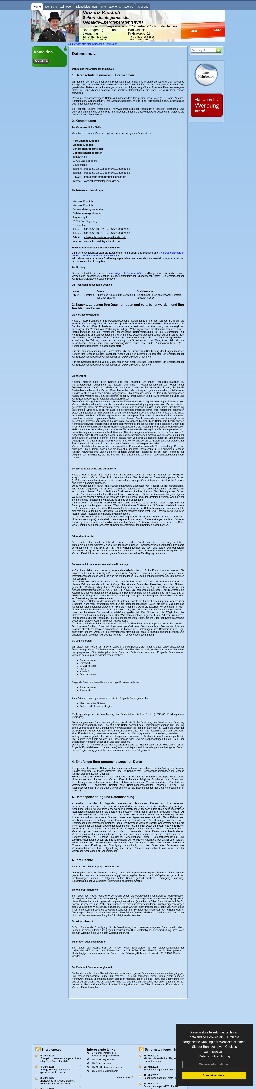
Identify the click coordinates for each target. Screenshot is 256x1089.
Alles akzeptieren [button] (214, 1075)
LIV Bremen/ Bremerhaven (105, 1071)
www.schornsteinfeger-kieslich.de (102, 181)
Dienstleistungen (86, 6)
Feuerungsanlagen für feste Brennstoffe (165, 1078)
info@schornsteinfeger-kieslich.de (105, 176)
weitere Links (125, 1077)
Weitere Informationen (214, 1064)
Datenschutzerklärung (214, 1056)
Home (37, 6)
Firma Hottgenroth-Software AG (124, 273)
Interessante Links (101, 1049)
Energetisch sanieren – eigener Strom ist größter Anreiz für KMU (60, 1060)
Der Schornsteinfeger (58, 6)
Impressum (216, 1051)
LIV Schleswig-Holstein (103, 1059)
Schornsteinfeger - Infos (163, 1049)
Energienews (51, 1049)
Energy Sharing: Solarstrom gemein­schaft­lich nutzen (55, 1071)
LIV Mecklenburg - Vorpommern (107, 1067)
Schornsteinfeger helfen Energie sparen (165, 1069)
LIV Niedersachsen (101, 1063)
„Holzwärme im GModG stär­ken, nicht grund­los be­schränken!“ (57, 1082)
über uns (142, 6)
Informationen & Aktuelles (117, 6)
